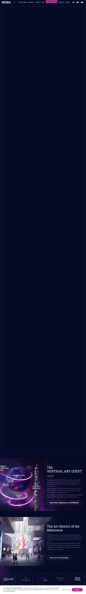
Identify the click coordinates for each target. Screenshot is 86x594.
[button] (68, 2)
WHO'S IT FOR (40, 2)
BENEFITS (31, 2)
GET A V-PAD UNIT (51, 2)
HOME (14, 2)
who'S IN (61, 2)
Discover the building (59, 558)
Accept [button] (77, 589)
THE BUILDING (22, 2)
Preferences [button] (66, 590)
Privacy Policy (54, 589)
